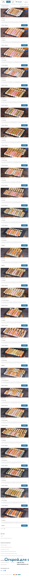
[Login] (26, 2)
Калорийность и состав (5, 549)
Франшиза (13, 562)
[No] (3, 2)
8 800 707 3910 (13, 2)
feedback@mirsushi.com (22, 564)
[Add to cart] (24, 25)
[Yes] (8, 2)
